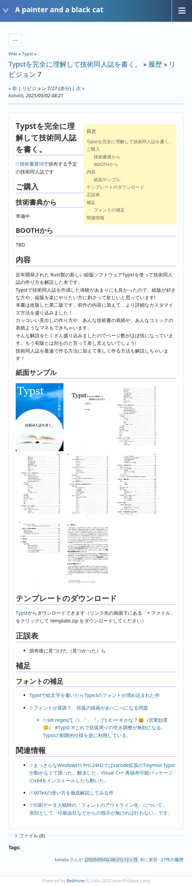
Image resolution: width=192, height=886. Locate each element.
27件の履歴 (172, 860)
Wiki (13, 54)
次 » (80, 88)
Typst (27, 54)
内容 (91, 172)
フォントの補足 (109, 210)
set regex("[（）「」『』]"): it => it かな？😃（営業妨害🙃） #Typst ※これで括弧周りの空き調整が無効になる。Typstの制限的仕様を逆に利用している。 (105, 727)
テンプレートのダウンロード (115, 187)
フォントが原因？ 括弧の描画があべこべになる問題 (90, 707)
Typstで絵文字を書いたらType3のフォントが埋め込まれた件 (94, 695)
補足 (91, 202)
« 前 (13, 88)
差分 (65, 88)
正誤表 (93, 194)
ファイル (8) (29, 835)
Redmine (76, 881)
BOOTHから (106, 164)
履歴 (155, 64)
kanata (16, 95)
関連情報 (95, 218)
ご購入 (93, 149)
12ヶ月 (130, 860)
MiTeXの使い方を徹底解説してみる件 (73, 792)
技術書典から (107, 157)
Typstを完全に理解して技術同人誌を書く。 (75, 64)
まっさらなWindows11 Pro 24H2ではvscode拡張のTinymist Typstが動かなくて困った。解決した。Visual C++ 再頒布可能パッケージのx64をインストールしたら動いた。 (102, 773)
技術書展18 (32, 163)
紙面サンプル (107, 179)
